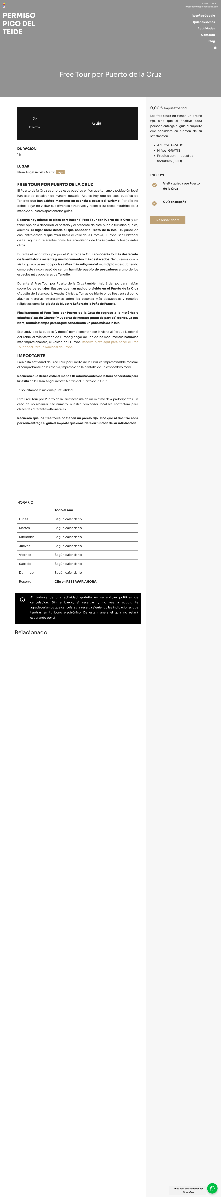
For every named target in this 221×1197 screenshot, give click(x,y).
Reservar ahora (164, 220)
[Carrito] (215, 47)
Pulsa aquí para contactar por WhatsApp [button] (188, 1190)
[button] (212, 1188)
